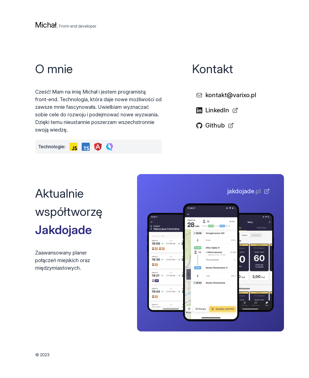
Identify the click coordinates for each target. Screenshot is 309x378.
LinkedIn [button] (217, 110)
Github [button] (215, 125)
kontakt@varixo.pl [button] (226, 95)
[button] (248, 191)
